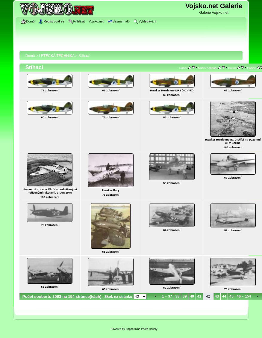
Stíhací (84, 56)
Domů (30, 56)
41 (199, 296)
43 (217, 296)
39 (185, 296)
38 (177, 296)
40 (192, 296)
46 (239, 296)
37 (170, 296)
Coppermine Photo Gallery (141, 329)
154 (248, 296)
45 (231, 296)
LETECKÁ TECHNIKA (56, 56)
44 (224, 296)
